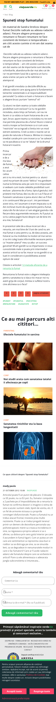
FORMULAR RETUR (22, 642)
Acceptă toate (14, 691)
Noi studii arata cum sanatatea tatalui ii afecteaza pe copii (27, 380)
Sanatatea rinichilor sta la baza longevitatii (23, 425)
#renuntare (9, 304)
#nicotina (31, 301)
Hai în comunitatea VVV (38, 645)
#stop (35, 304)
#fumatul (18, 301)
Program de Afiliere (13, 648)
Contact (28, 651)
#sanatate (23, 304)
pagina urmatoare (41, 293)
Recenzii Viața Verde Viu (41, 642)
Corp (6, 375)
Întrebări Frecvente (42, 648)
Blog (11, 14)
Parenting (9, 330)
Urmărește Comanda (17, 645)
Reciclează (28, 648)
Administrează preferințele (15, 698)
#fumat (6, 301)
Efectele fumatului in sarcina (21, 334)
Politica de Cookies (35, 674)
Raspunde (32, 490)
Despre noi (9, 642)
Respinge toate (42, 691)
